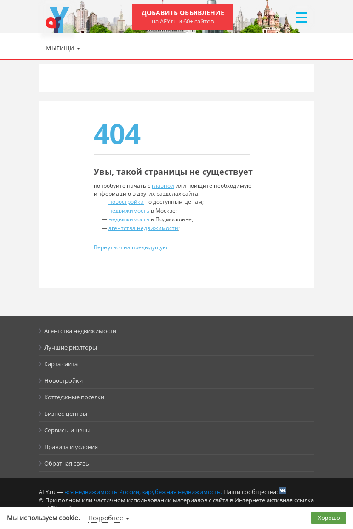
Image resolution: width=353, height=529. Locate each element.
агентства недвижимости (143, 228)
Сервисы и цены (67, 430)
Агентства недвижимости (80, 331)
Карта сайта (61, 364)
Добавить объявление (183, 16)
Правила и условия (71, 447)
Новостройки (63, 380)
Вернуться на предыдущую (130, 247)
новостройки (126, 202)
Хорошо (329, 517)
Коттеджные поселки (74, 397)
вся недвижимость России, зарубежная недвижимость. (143, 492)
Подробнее (105, 517)
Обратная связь (66, 463)
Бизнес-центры (65, 413)
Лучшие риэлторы (70, 347)
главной (163, 186)
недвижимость (128, 210)
